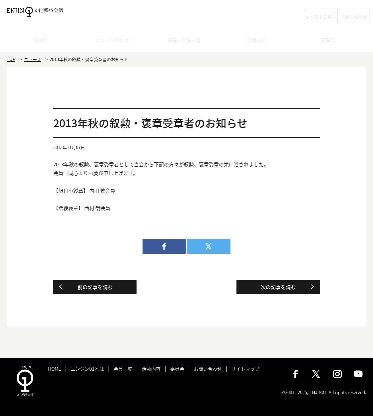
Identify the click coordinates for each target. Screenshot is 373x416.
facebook (164, 246)
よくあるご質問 (281, 16)
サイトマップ (245, 369)
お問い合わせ (340, 16)
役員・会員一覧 (186, 41)
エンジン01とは (114, 41)
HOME (43, 41)
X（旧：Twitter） (316, 374)
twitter (208, 246)
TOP (11, 59)
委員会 (330, 41)
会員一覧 (123, 369)
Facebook (295, 374)
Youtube (358, 374)
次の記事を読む (278, 287)
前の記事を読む (95, 287)
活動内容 (258, 41)
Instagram (337, 374)
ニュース (32, 59)
